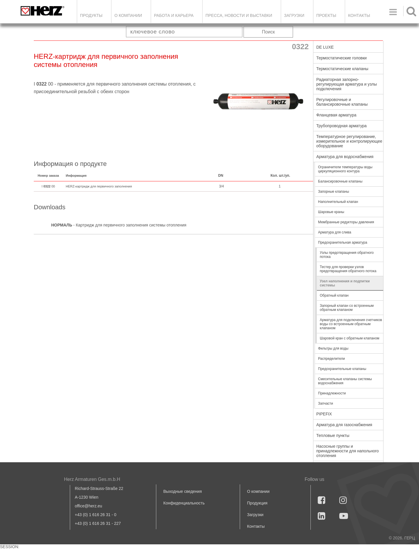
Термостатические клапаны (342, 68)
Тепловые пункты (332, 435)
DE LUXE (325, 47)
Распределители (331, 359)
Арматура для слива (334, 232)
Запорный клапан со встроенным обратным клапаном (347, 308)
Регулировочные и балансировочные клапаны (341, 102)
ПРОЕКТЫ (326, 15)
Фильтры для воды (333, 348)
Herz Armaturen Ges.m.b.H (92, 479)
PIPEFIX (324, 414)
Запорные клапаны (333, 192)
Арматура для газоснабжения (344, 424)
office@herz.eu (88, 506)
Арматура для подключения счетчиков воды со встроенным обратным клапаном (351, 324)
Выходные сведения (182, 491)
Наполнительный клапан (338, 202)
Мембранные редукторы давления (346, 222)
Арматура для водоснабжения (344, 156)
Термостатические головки (341, 58)
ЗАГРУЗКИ (294, 15)
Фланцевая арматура (336, 115)
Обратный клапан (334, 295)
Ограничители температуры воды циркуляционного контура (345, 169)
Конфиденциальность (184, 503)
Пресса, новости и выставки (238, 15)
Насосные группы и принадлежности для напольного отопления (347, 451)
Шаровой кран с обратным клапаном (349, 338)
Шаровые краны (331, 212)
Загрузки (255, 514)
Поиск (268, 31)
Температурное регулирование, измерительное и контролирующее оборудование (349, 141)
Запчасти (325, 403)
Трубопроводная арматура (341, 125)
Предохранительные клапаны (342, 369)
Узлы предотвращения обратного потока (347, 255)
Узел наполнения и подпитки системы (345, 283)
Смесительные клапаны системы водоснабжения (345, 381)
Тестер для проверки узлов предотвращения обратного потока (348, 269)
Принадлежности (332, 393)
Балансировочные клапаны (340, 181)
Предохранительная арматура (342, 242)
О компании (128, 15)
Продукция (257, 503)
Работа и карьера (173, 15)
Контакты (359, 15)
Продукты (91, 15)
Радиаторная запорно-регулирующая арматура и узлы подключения (346, 84)
